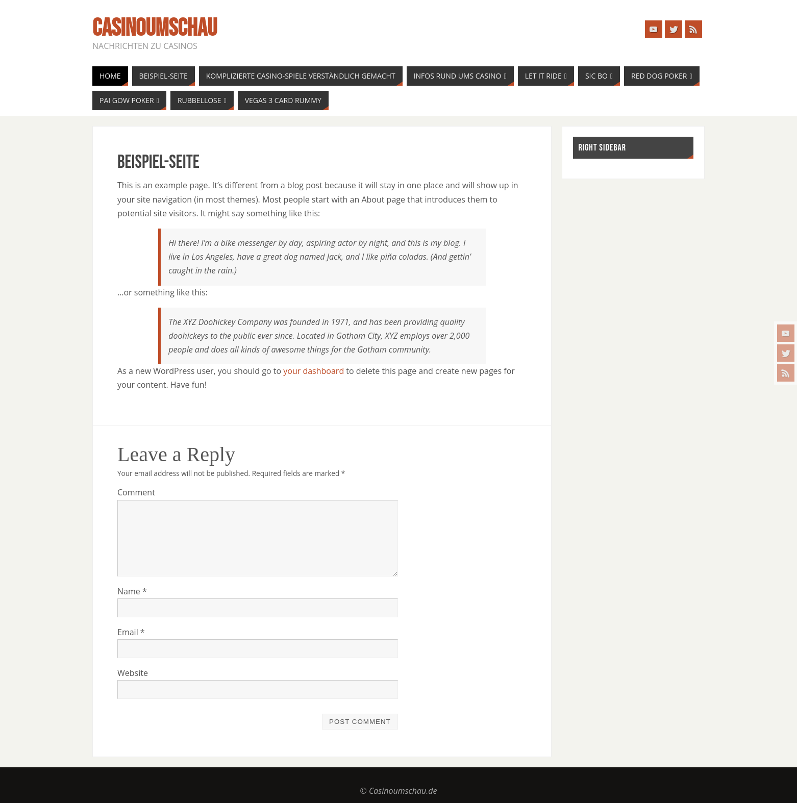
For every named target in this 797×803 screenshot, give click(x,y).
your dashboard (313, 371)
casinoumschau (154, 28)
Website (132, 673)
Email (131, 632)
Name (132, 591)
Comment (136, 492)
